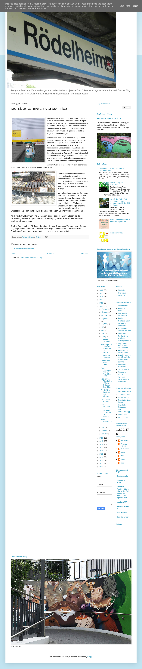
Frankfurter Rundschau (122, 406)
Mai (103, 333)
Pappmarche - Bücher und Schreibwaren (123, 346)
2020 (102, 438)
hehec (123, 456)
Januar (104, 434)
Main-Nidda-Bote (124, 397)
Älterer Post (83, 254)
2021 (102, 306)
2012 (102, 464)
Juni (103, 330)
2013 (102, 460)
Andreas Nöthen (124, 445)
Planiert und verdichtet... (106, 357)
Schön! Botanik (123, 369)
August (104, 324)
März (103, 428)
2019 (102, 441)
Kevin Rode (125, 449)
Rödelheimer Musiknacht (123, 366)
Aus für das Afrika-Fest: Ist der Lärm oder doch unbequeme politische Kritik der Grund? (120, 202)
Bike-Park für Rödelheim (106, 340)
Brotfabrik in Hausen (122, 309)
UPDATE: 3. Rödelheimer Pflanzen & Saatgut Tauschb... (106, 383)
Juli (102, 327)
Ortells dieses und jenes (123, 337)
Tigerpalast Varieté (122, 373)
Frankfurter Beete (124, 392)
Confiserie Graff (124, 321)
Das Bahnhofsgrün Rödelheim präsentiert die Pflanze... (106, 410)
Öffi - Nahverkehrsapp (124, 411)
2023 (102, 300)
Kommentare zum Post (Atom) (31, 258)
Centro (120, 318)
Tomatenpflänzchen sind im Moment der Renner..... (106, 349)
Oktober (104, 315)
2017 (102, 448)
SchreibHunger (123, 517)
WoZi (123, 452)
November (105, 312)
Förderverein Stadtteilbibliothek (124, 329)
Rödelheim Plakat (116, 233)
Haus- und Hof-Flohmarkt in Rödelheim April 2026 (120, 220)
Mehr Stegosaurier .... (106, 422)
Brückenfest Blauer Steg (122, 314)
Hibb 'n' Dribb (122, 513)
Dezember (105, 309)
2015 (102, 454)
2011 (102, 467)
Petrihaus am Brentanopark (123, 351)
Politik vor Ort (123, 296)
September (105, 319)
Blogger (90, 657)
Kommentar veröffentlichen (24, 249)
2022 (102, 303)
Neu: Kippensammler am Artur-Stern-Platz (106, 372)
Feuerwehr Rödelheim (122, 325)
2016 (102, 451)
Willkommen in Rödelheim (123, 381)
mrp (122, 463)
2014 (102, 457)
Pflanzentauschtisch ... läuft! (106, 363)
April (103, 337)
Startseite (50, 254)
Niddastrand (122, 333)
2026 (102, 290)
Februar (104, 431)
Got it (135, 6)
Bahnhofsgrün (123, 306)
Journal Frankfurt (124, 395)
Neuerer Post (16, 254)
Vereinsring (122, 377)
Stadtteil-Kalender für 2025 (109, 118)
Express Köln (123, 417)
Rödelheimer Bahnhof (123, 361)
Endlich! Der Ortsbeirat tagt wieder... (105, 393)
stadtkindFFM (122, 502)
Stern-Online (122, 415)
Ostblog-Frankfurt (124, 341)
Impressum (122, 293)
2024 (102, 296)
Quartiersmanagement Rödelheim (124, 356)
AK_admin (124, 440)
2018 (102, 444)
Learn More (125, 6)
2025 (102, 293)
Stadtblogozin (122, 476)
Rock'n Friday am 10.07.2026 (116, 184)
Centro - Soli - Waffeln (106, 400)
